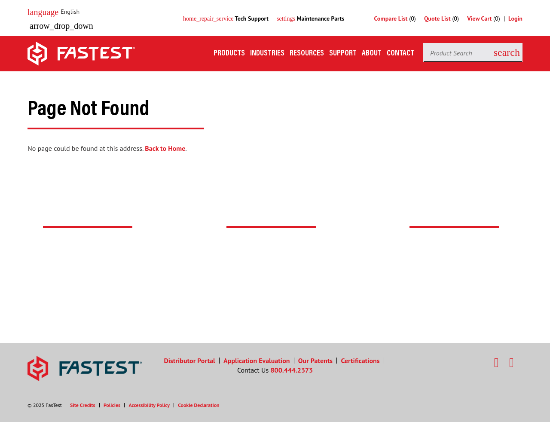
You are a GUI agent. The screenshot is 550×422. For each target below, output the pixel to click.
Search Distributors (274, 297)
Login (515, 18)
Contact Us (444, 284)
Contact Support (86, 297)
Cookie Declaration (198, 405)
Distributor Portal (189, 360)
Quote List (437, 18)
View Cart (479, 18)
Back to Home (165, 148)
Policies (112, 405)
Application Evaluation (256, 360)
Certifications (360, 360)
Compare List (391, 18)
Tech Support (226, 18)
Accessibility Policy (149, 405)
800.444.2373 (292, 370)
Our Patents (315, 360)
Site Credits (82, 405)
